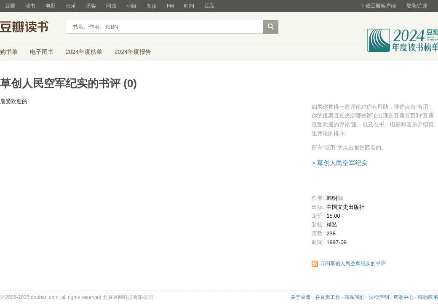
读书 (30, 6)
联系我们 (355, 297)
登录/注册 (417, 6)
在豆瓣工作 (327, 297)
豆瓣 (10, 6)
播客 (91, 6)
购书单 (9, 51)
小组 (131, 6)
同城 (111, 6)
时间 (189, 6)
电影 (50, 6)
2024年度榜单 (84, 51)
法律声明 (379, 297)
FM (170, 6)
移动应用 (428, 297)
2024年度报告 (133, 51)
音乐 (71, 6)
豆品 (209, 6)
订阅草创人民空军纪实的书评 (353, 264)
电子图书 (41, 51)
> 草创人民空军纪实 (340, 162)
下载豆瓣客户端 (378, 6)
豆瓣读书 (30, 28)
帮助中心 (403, 297)
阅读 (152, 6)
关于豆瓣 (301, 297)
